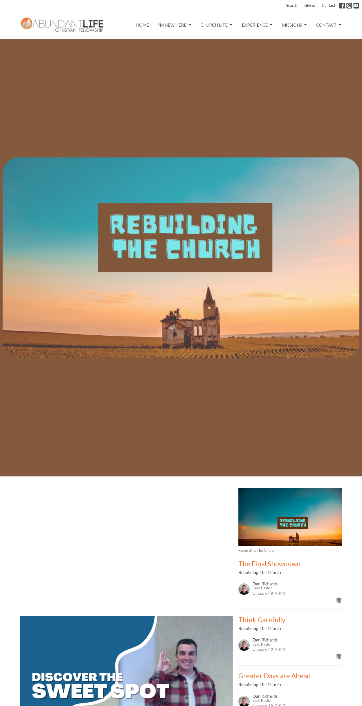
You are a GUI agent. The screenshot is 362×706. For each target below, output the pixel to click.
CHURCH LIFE (217, 25)
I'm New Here (175, 25)
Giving (309, 5)
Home (142, 24)
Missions (295, 25)
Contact (328, 5)
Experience (257, 25)
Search (291, 5)
